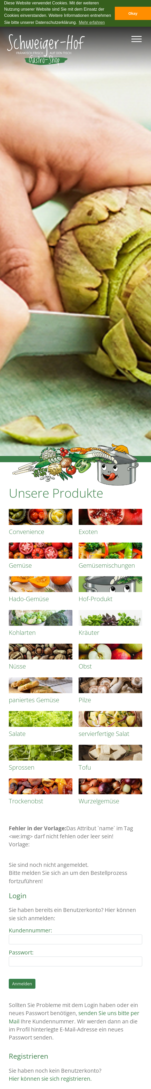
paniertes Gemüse (34, 699)
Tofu (85, 767)
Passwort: (21, 952)
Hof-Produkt (95, 598)
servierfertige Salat (104, 733)
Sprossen (21, 767)
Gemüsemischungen (107, 565)
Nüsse (17, 666)
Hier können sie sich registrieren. (50, 1078)
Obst (85, 666)
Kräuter (89, 632)
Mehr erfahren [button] (92, 22)
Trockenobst (26, 801)
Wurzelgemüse (99, 801)
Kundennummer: (30, 930)
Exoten (88, 531)
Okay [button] (132, 13)
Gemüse (20, 565)
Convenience (26, 531)
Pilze (85, 699)
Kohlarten (22, 632)
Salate (17, 733)
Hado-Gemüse (29, 598)
